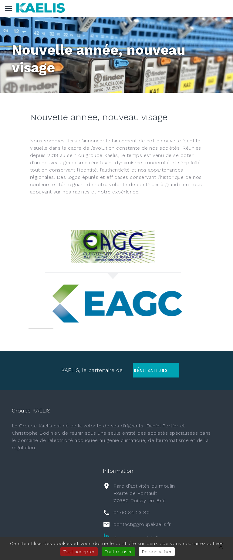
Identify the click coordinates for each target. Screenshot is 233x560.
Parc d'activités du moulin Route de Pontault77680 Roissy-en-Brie (144, 493)
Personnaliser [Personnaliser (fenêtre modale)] (157, 552)
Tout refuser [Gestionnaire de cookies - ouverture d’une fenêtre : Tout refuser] (118, 552)
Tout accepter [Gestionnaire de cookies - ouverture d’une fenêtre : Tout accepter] (79, 552)
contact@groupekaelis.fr (142, 524)
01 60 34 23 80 (131, 512)
